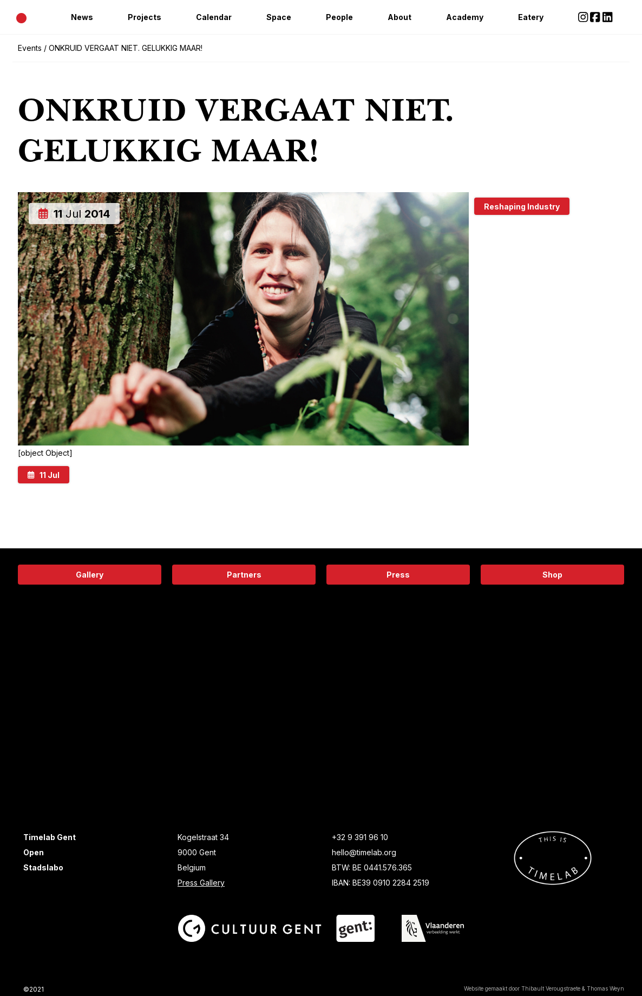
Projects (144, 17)
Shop (552, 574)
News (82, 17)
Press (398, 574)
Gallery (89, 574)
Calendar (214, 17)
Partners (244, 574)
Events (30, 48)
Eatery (530, 17)
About (399, 17)
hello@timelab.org (364, 852)
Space (278, 17)
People (339, 17)
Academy (464, 17)
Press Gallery (201, 882)
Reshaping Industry (522, 206)
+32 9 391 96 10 (360, 837)
